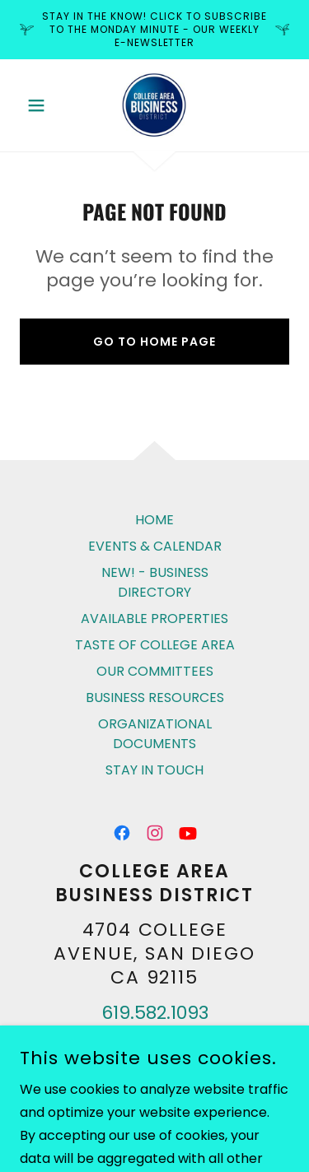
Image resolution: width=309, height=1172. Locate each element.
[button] (40, 105)
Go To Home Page (154, 341)
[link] (154, 105)
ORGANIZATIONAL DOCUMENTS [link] (155, 733)
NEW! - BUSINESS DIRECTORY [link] (154, 582)
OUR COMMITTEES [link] (154, 671)
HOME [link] (154, 519)
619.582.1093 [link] (154, 1013)
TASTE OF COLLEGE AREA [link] (155, 644)
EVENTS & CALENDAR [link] (155, 546)
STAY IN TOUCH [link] (154, 769)
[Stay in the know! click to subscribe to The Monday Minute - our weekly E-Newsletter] (154, 29)
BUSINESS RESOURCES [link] (155, 697)
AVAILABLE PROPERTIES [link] (154, 618)
